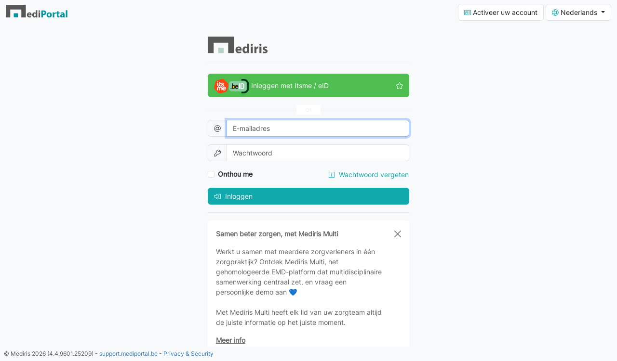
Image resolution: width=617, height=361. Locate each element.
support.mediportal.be (128, 353)
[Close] (398, 234)
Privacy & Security (188, 353)
